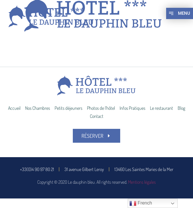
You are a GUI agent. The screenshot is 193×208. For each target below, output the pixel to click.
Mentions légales (142, 182)
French (140, 203)
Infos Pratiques (132, 108)
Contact (96, 116)
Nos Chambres (37, 108)
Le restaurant (161, 108)
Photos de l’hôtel (101, 108)
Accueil (14, 108)
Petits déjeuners (68, 108)
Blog (181, 108)
